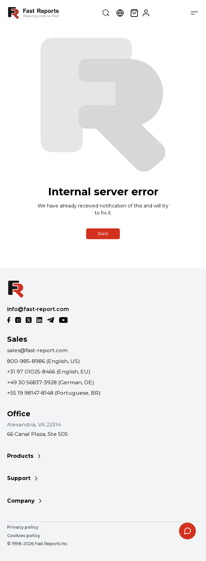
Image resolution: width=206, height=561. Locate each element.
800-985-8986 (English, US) (43, 361)
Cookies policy (23, 535)
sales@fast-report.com (37, 350)
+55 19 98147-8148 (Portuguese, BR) (54, 393)
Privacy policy (22, 527)
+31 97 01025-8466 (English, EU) (49, 371)
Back (103, 233)
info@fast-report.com (38, 309)
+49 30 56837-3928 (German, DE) (50, 382)
